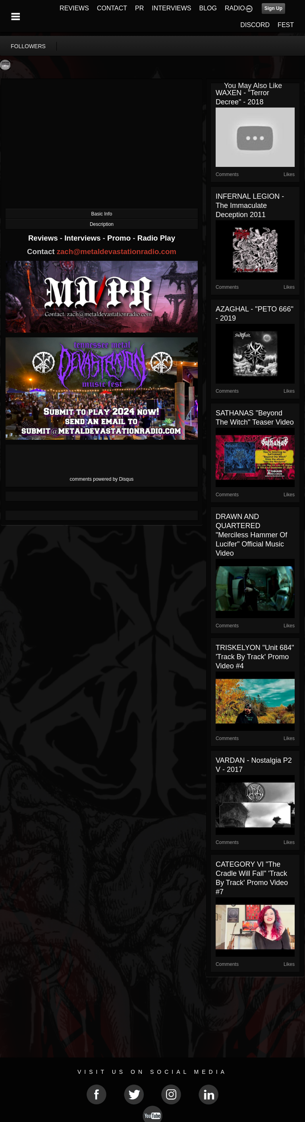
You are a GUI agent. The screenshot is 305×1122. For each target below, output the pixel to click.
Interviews (83, 238)
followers (28, 46)
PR (139, 8)
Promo (120, 238)
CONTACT (112, 8)
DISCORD (255, 25)
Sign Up (273, 8)
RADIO (235, 8)
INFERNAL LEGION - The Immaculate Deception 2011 (250, 205)
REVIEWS (74, 8)
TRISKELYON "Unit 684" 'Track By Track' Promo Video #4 (255, 657)
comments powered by (102, 479)
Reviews (44, 238)
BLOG (208, 8)
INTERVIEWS (171, 8)
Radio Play (156, 238)
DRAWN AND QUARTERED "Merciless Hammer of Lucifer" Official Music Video (251, 535)
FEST (286, 25)
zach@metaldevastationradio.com (116, 251)
